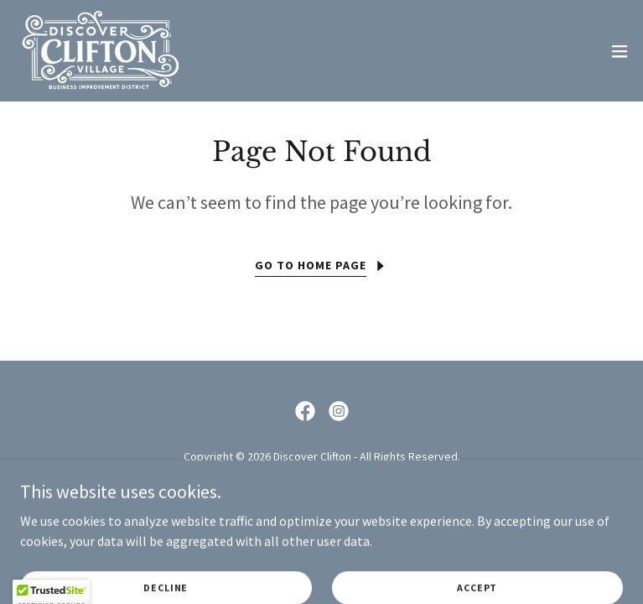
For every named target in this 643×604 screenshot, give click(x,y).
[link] (100, 51)
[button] (619, 51)
